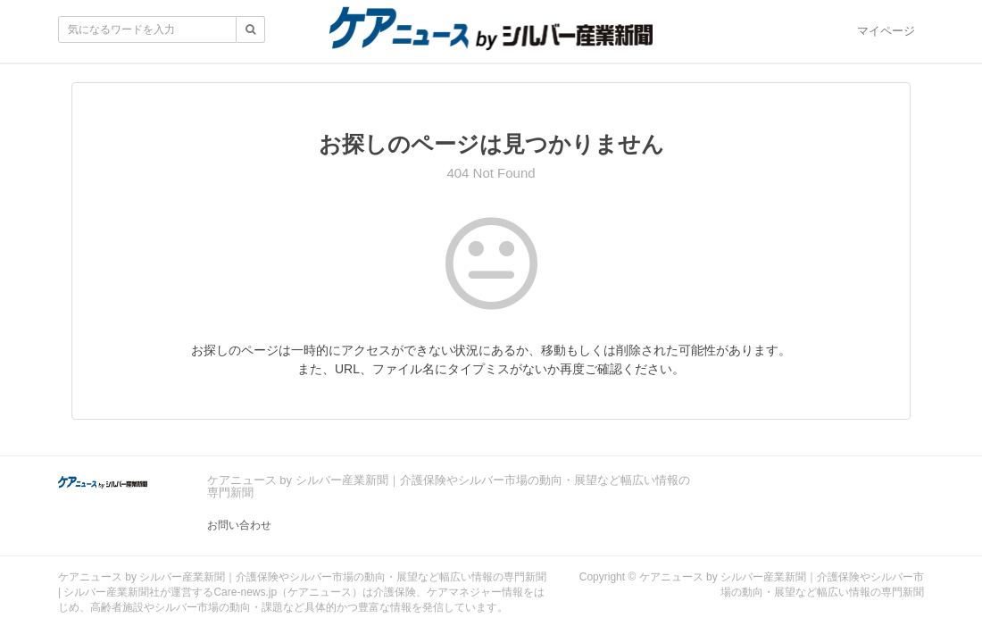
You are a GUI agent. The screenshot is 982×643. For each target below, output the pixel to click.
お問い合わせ (239, 525)
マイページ (886, 31)
